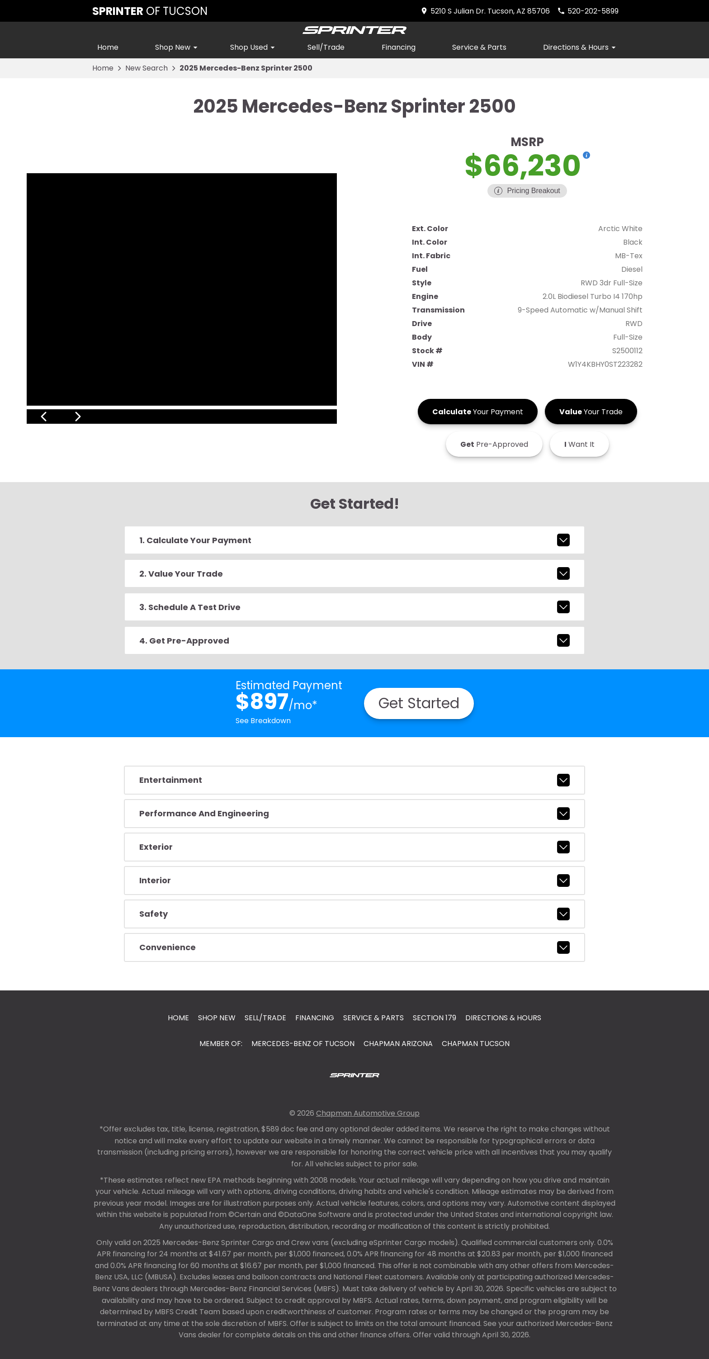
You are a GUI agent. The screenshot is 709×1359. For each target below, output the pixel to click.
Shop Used (254, 47)
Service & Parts (479, 47)
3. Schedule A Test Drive (354, 607)
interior (354, 880)
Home (107, 47)
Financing (399, 47)
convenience (354, 947)
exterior (354, 847)
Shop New (177, 47)
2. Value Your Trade (354, 573)
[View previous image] (44, 416)
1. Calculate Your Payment (354, 540)
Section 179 (434, 1018)
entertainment (354, 780)
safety (354, 914)
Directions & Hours (581, 47)
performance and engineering (354, 813)
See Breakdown (263, 720)
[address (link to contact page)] (485, 11)
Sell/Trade (326, 47)
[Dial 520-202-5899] (588, 11)
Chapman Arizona (398, 1043)
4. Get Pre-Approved (354, 640)
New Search (146, 68)
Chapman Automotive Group (368, 1113)
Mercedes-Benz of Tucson (302, 1043)
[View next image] (320, 416)
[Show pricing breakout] (586, 155)
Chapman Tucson (476, 1043)
